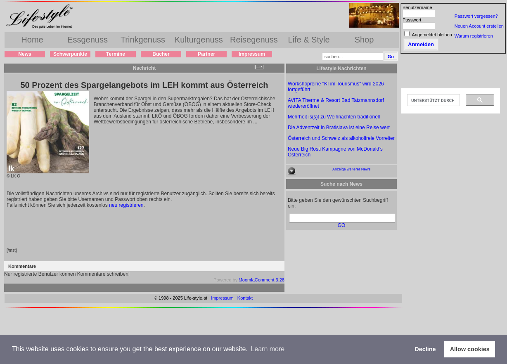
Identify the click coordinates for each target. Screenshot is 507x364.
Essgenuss (87, 39)
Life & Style (308, 39)
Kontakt (245, 297)
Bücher (160, 54)
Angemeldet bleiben (432, 34)
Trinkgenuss (143, 39)
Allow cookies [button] (470, 349)
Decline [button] (425, 349)
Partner (206, 54)
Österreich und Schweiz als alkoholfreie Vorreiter (341, 138)
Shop (364, 39)
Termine (115, 54)
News (24, 54)
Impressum (252, 54)
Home (32, 39)
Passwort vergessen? (476, 16)
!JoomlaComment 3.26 (261, 279)
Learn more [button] (267, 348)
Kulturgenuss (199, 39)
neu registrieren (126, 205)
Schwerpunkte (70, 54)
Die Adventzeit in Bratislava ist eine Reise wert (339, 127)
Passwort (412, 19)
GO (342, 225)
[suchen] (432, 100)
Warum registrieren (474, 35)
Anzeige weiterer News (351, 169)
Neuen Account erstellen (479, 26)
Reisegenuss (254, 39)
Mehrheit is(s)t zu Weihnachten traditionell (334, 117)
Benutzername (417, 7)
